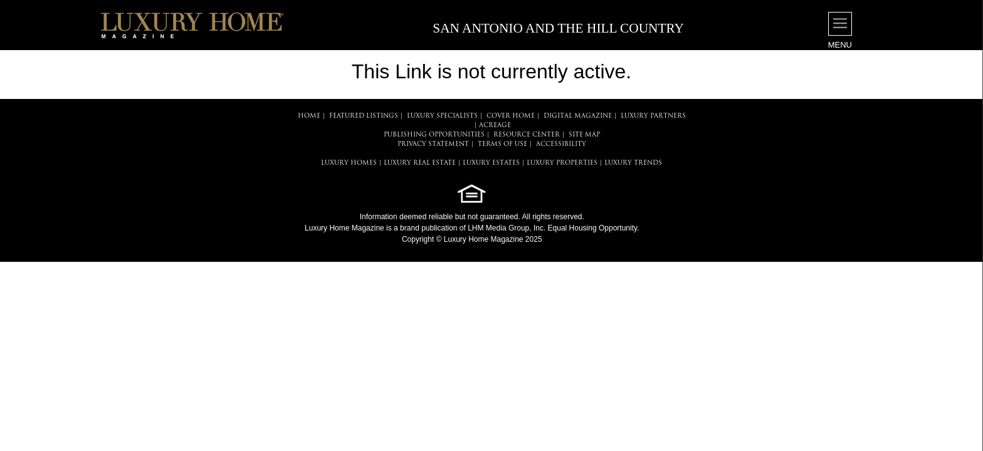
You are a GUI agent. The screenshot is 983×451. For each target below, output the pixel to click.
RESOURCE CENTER (526, 135)
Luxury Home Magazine (344, 228)
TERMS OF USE (502, 144)
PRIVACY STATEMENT (433, 144)
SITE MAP (584, 135)
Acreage (495, 125)
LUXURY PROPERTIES (562, 163)
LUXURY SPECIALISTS (442, 116)
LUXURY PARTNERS (653, 116)
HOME (309, 116)
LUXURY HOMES (349, 163)
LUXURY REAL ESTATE (420, 163)
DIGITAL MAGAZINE (578, 116)
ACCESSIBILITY (561, 144)
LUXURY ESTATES (491, 163)
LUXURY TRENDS (633, 163)
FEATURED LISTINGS (363, 116)
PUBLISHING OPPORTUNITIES (434, 135)
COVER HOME (510, 116)
